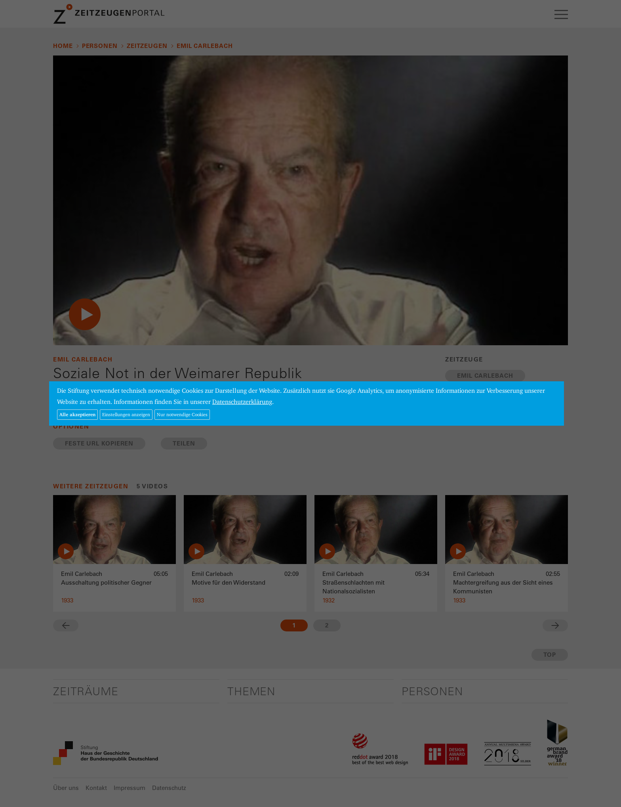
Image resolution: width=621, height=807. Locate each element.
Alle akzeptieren (77, 414)
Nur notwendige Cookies (182, 414)
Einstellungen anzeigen (126, 414)
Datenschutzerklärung (242, 401)
